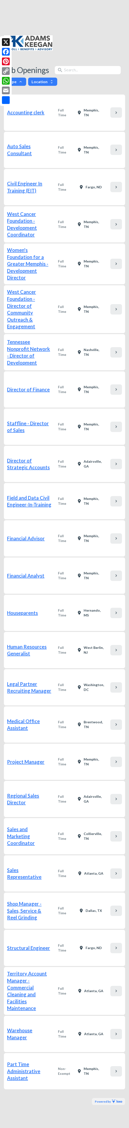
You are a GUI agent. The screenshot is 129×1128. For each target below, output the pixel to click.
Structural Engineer (28, 948)
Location (43, 81)
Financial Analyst (25, 576)
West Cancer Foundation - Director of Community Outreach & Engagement (21, 309)
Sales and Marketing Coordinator (21, 836)
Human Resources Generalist (27, 650)
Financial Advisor (26, 538)
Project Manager (25, 762)
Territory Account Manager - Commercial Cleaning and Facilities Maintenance (27, 991)
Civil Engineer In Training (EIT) (24, 187)
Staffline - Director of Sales (28, 426)
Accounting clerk (25, 112)
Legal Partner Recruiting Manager (29, 687)
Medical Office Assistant (23, 724)
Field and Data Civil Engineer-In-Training (29, 501)
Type (15, 81)
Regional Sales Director (23, 799)
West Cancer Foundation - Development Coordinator (22, 224)
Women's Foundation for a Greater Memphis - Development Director (27, 263)
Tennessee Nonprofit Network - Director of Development (28, 352)
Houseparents (22, 613)
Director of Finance (28, 389)
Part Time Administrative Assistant (23, 1071)
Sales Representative (24, 873)
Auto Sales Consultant (19, 149)
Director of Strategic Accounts (28, 464)
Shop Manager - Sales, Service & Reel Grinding (24, 910)
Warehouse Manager (19, 1033)
